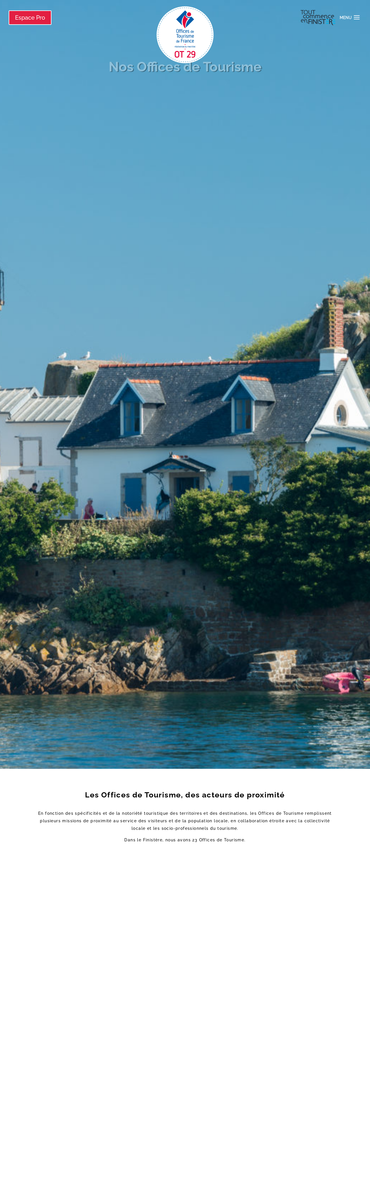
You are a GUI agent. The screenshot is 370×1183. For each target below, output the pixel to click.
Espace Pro (30, 17)
